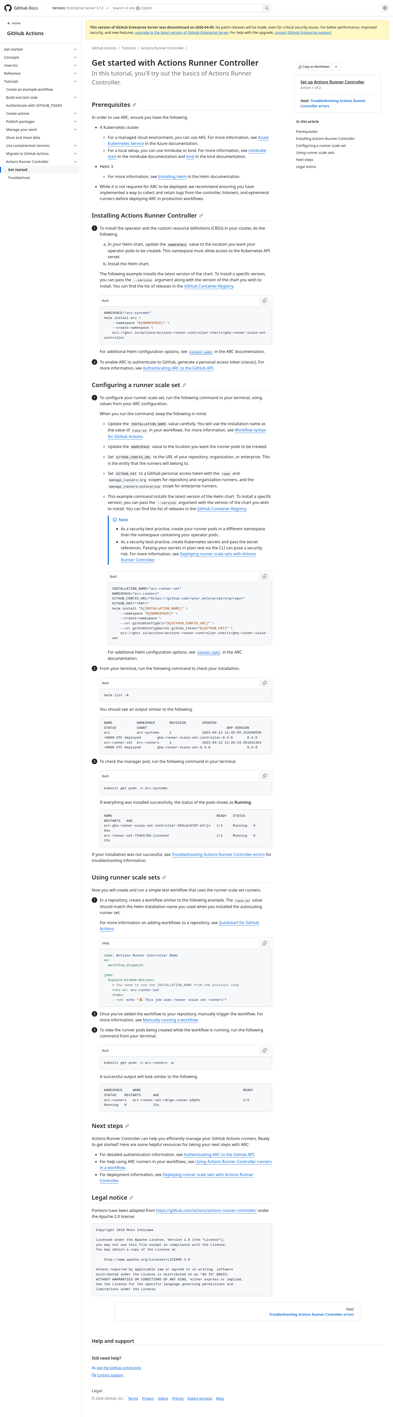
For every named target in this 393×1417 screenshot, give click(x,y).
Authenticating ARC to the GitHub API (178, 368)
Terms (133, 1398)
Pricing (177, 1398)
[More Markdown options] (336, 67)
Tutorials (129, 48)
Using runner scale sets (129, 877)
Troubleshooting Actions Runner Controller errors (218, 854)
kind (190, 156)
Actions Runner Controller (162, 48)
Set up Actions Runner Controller (332, 82)
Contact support (107, 1375)
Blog (220, 1398)
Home (14, 23)
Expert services (199, 1398)
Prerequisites (114, 104)
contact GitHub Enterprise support (303, 32)
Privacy (148, 1398)
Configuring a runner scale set (139, 385)
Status (163, 1398)
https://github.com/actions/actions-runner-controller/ (206, 1210)
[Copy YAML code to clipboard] (264, 943)
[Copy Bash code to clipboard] (264, 300)
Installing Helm (172, 176)
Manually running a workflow (170, 1020)
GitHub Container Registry (208, 286)
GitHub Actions (25, 33)
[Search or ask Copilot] (191, 8)
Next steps (110, 1125)
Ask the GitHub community (116, 1367)
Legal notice (112, 1197)
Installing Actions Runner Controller (147, 215)
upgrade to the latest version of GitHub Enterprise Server (181, 32)
